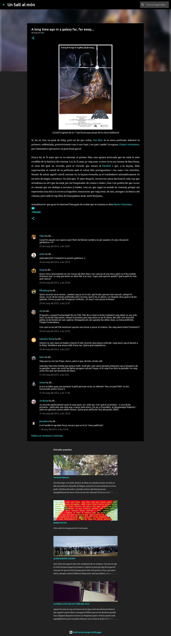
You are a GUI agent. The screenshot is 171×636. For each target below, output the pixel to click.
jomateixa (44, 421)
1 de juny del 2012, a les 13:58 (53, 429)
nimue (42, 382)
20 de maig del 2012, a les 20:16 (54, 262)
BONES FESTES (60, 523)
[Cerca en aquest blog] (155, 4)
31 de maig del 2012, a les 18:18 (54, 413)
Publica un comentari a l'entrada (47, 436)
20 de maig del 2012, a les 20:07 (54, 246)
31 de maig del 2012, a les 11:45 (54, 393)
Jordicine (43, 400)
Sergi (41, 270)
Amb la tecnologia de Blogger (85, 632)
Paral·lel (106, 166)
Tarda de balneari (61, 477)
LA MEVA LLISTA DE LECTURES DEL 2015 (71, 604)
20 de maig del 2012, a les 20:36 (54, 282)
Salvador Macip (47, 339)
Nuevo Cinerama (122, 204)
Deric (41, 357)
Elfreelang (44, 290)
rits (41, 311)
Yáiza (42, 236)
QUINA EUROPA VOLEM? (64, 558)
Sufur (42, 254)
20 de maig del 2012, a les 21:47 (54, 303)
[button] (33, 38)
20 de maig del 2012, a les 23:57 (54, 349)
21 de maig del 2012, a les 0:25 (54, 375)
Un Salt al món (21, 4)
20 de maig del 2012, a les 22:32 (54, 331)
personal (36, 212)
